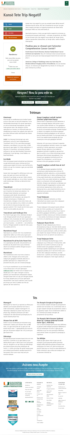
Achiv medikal (40, 423)
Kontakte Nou (61, 406)
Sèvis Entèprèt (39, 410)
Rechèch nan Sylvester (49, 386)
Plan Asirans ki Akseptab (28, 395)
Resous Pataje (50, 398)
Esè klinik (9, 33)
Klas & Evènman (11, 38)
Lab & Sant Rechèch (49, 392)
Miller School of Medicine (62, 402)
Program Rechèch (51, 389)
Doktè (8, 24)
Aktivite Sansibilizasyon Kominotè (50, 405)
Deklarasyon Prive (36, 431)
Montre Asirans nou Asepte (35, 374)
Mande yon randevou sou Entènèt (13, 78)
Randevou (27, 385)
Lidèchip (60, 398)
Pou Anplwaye (53, 431)
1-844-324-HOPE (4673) (13, 69)
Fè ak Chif (60, 396)
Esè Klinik (39, 412)
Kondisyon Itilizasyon (27, 431)
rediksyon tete (8, 271)
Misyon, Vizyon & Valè (62, 394)
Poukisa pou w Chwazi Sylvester (62, 388)
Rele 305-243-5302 (27, 102)
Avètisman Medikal (18, 431)
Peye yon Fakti (28, 390)
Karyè (59, 404)
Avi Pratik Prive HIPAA (44, 431)
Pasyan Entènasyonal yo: (40, 416)
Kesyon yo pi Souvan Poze (40, 399)
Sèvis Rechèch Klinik (50, 396)
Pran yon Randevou (42, 102)
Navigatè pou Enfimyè (40, 406)
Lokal (8, 29)
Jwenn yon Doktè (29, 387)
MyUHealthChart (29, 398)
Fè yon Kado (28, 392)
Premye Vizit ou (40, 395)
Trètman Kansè (39, 388)
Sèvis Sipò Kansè (39, 392)
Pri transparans (39, 421)
